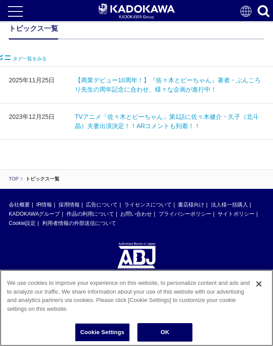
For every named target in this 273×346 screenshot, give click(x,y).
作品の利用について (90, 214)
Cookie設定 (22, 223)
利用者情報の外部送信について (79, 223)
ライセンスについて (148, 205)
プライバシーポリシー (185, 214)
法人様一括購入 (229, 205)
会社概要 (19, 205)
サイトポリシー (236, 214)
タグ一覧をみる (23, 58)
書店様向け (191, 205)
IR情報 (44, 205)
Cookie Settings (102, 333)
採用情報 (69, 205)
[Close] (259, 284)
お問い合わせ (136, 214)
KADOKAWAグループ (34, 214)
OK (165, 333)
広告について (102, 205)
